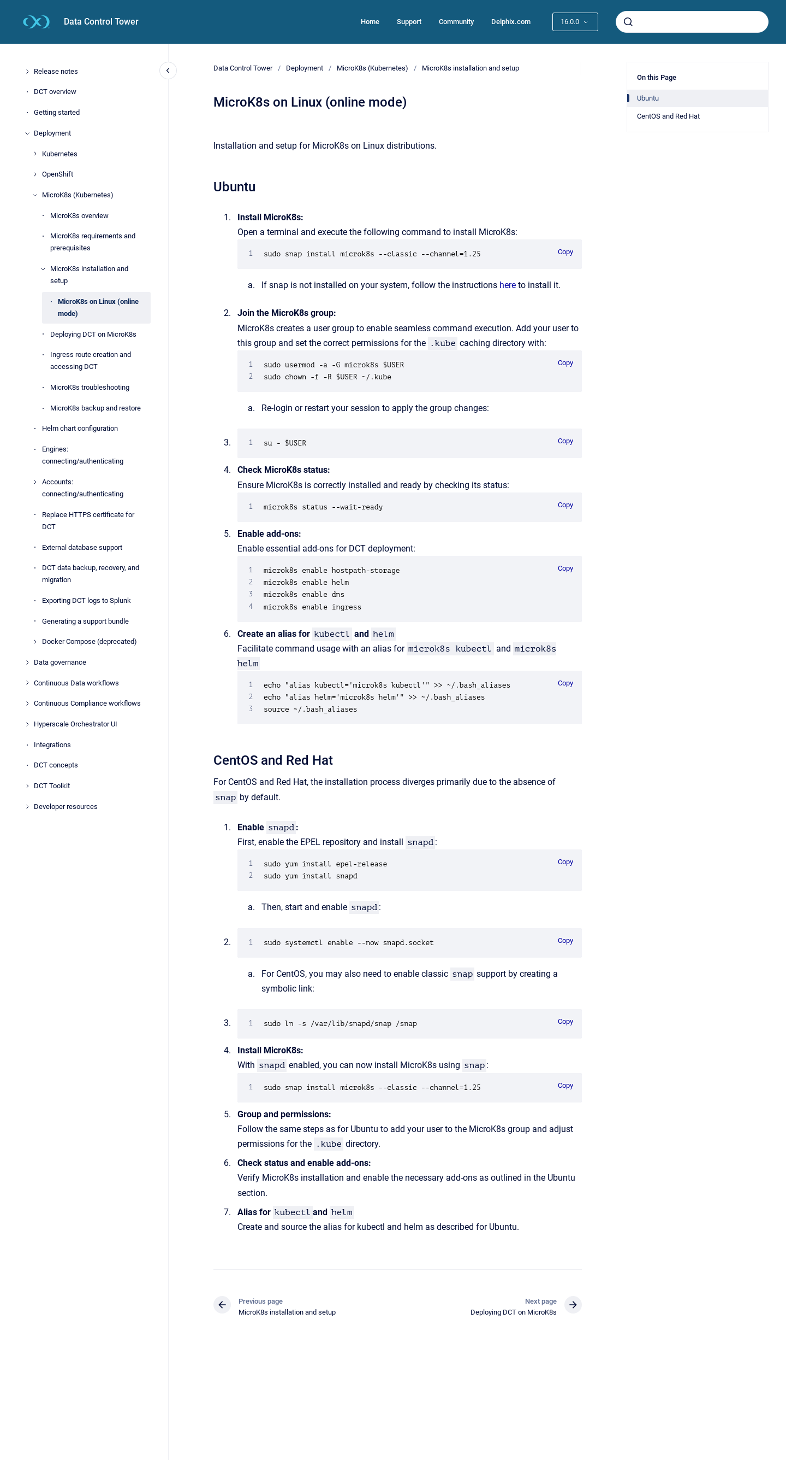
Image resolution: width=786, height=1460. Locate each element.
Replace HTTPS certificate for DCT (88, 521)
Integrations (52, 745)
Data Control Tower (101, 21)
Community (456, 21)
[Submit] (628, 22)
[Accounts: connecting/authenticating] (35, 482)
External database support (82, 547)
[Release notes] (27, 71)
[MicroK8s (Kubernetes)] (35, 195)
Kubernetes (60, 154)
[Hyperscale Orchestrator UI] (27, 724)
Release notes (56, 71)
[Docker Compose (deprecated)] (35, 641)
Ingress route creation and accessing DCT (90, 360)
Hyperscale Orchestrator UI (75, 724)
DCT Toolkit (52, 786)
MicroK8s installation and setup (89, 275)
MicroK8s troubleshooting (89, 387)
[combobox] (692, 21)
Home (370, 21)
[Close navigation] (168, 70)
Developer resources (66, 806)
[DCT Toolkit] (27, 786)
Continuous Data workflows (76, 683)
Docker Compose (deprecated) (89, 641)
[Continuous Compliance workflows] (27, 703)
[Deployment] (27, 133)
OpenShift (57, 174)
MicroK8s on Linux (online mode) (98, 307)
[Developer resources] (27, 806)
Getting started (57, 112)
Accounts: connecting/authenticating (82, 488)
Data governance (60, 662)
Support (409, 21)
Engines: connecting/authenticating (82, 455)
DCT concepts (56, 765)
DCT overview (55, 91)
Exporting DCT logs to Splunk (86, 600)
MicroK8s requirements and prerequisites (92, 242)
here (507, 285)
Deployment (52, 133)
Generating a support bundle (85, 621)
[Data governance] (27, 662)
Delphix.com (511, 21)
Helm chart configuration (80, 428)
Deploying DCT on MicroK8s (93, 334)
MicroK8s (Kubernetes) (78, 195)
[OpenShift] (35, 174)
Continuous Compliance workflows (87, 703)
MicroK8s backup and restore (95, 408)
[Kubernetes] (35, 153)
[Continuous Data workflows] (27, 682)
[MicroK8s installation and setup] (43, 269)
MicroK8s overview (79, 216)
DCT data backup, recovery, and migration (90, 574)
